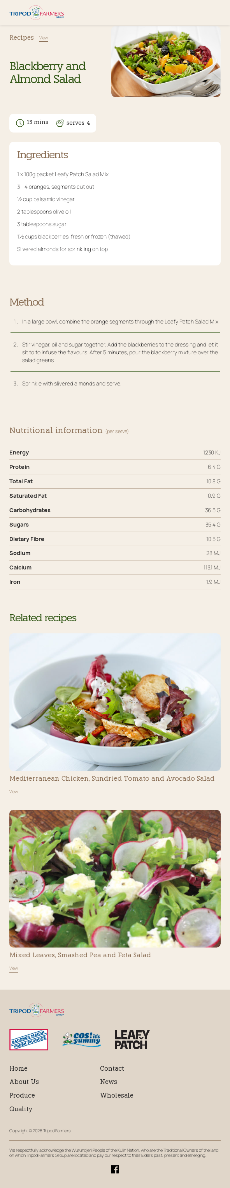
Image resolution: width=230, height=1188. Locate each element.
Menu (216, 13)
